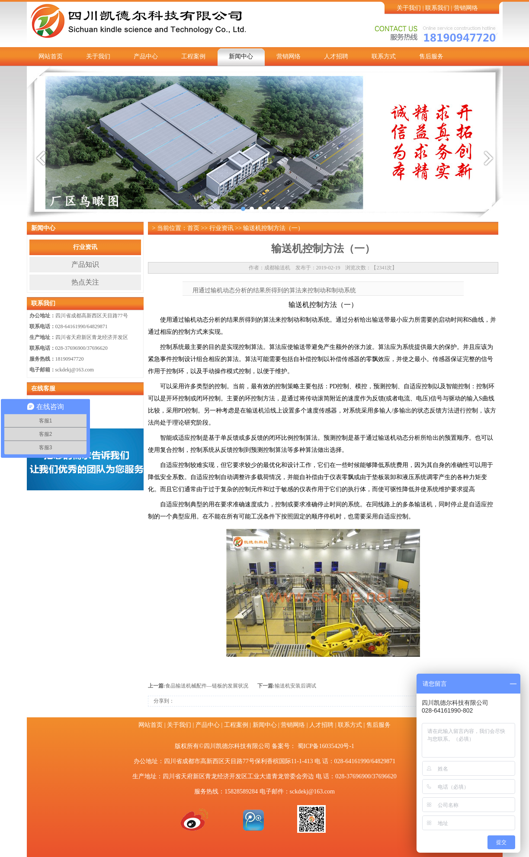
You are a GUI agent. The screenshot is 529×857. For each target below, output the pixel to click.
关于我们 (409, 8)
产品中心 (146, 56)
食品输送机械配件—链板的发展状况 (206, 686)
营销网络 (466, 8)
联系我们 (437, 8)
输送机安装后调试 (295, 686)
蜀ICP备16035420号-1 (326, 746)
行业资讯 (85, 247)
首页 (193, 228)
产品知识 (85, 264)
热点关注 (85, 282)
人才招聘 (336, 56)
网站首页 (50, 56)
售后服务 (431, 56)
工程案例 (193, 56)
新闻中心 (241, 56)
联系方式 (384, 56)
